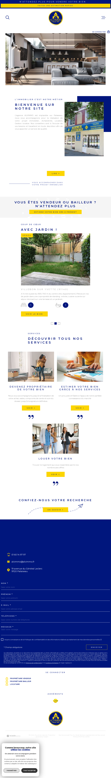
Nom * (4, 597)
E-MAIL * (6, 619)
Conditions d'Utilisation (52, 676)
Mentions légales (84, 748)
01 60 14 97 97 (19, 568)
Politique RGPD (78, 750)
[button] (52, 337)
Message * (7, 640)
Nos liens (101, 748)
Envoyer (96, 661)
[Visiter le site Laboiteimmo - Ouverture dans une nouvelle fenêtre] (13, 749)
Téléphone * (9, 629)
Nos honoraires (63, 748)
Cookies (87, 750)
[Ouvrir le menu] (103, 17)
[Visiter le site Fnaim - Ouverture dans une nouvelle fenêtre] (55, 714)
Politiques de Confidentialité (34, 676)
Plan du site (74, 748)
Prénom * (7, 608)
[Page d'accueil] (55, 18)
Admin (94, 748)
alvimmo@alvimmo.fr (23, 575)
